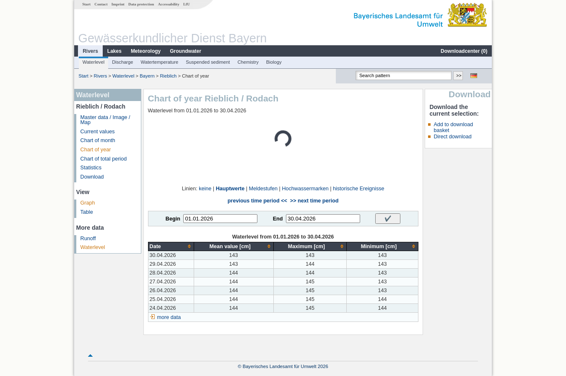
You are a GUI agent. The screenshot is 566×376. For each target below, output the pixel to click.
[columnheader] (171, 246)
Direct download (452, 137)
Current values (97, 132)
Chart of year (95, 150)
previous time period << (257, 201)
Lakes (114, 51)
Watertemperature (160, 62)
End (278, 219)
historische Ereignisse (358, 189)
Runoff (88, 238)
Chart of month (97, 140)
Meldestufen (263, 189)
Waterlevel (93, 62)
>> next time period (314, 201)
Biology (274, 62)
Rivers (90, 51)
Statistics (90, 168)
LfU (186, 4)
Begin (173, 219)
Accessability (168, 4)
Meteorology (146, 51)
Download (92, 177)
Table (86, 212)
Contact (100, 4)
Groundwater (185, 51)
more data (169, 317)
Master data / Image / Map (105, 120)
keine (205, 189)
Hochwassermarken (305, 189)
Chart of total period (103, 159)
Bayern (147, 75)
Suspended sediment (208, 62)
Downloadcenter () (464, 51)
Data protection (141, 4)
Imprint (118, 4)
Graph (87, 203)
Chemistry (247, 62)
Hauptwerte (230, 189)
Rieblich (168, 75)
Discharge (122, 62)
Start (86, 4)
